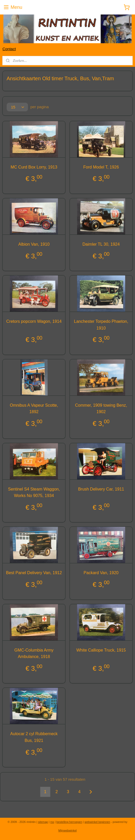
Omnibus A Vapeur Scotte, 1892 (34, 408)
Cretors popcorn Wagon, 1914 (34, 321)
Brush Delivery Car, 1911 (101, 489)
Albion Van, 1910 (34, 244)
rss (52, 821)
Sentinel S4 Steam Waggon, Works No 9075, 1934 (34, 492)
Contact (9, 49)
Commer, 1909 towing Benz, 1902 (101, 408)
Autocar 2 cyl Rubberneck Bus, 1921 (34, 737)
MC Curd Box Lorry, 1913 (34, 167)
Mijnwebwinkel (67, 830)
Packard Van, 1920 (101, 573)
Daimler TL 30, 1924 (101, 244)
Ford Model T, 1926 (101, 167)
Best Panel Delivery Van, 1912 (34, 573)
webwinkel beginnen (97, 821)
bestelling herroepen (69, 821)
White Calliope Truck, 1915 (101, 650)
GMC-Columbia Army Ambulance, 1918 (34, 653)
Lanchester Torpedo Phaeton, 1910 (101, 324)
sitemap (43, 821)
